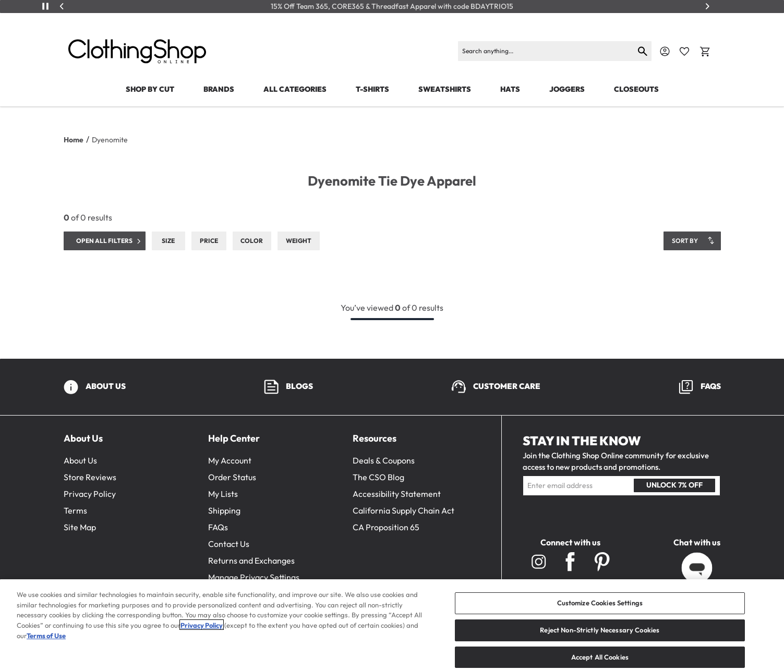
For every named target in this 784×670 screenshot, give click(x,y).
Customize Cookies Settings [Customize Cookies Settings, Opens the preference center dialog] (600, 615)
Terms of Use (46, 647)
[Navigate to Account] (665, 51)
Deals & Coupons (384, 460)
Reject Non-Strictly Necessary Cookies (599, 641)
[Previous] (62, 6)
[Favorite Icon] (684, 51)
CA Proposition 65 (386, 527)
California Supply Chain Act (403, 510)
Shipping (224, 510)
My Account (229, 460)
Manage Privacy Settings (253, 577)
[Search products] (546, 51)
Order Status (232, 477)
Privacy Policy (90, 494)
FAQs (218, 527)
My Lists (223, 494)
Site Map (80, 527)
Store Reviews (90, 477)
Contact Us (228, 544)
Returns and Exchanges (251, 560)
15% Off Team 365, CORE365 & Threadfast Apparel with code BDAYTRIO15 (392, 6)
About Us (80, 460)
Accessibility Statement (397, 494)
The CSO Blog (378, 477)
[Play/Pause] (45, 6)
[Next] (707, 6)
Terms (75, 510)
